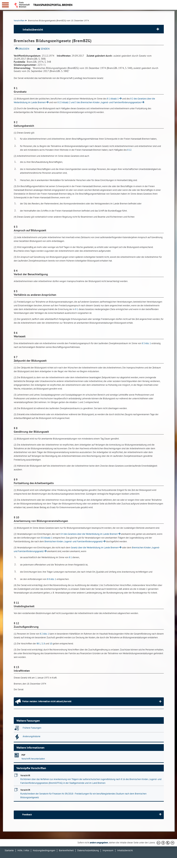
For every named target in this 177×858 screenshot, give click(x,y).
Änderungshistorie (31, 736)
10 (51, 643)
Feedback (27, 814)
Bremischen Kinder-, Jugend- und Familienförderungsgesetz (73, 541)
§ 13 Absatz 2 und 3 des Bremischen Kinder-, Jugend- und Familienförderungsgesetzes (99, 102)
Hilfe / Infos (23, 850)
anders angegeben (99, 842)
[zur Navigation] (5, 5)
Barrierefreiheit (66, 850)
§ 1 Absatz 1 (113, 98)
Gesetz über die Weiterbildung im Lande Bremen (94, 547)
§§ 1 (39, 643)
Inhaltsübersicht (33, 29)
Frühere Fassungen (32, 727)
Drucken (23, 48)
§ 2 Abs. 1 (44, 633)
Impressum (108, 850)
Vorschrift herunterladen (33, 758)
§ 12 (129, 149)
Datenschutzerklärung (88, 850)
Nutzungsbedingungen (44, 850)
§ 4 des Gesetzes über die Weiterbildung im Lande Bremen (89, 533)
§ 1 (76, 309)
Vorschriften (20, 20)
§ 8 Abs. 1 (51, 579)
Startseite (9, 850)
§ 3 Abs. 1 (146, 343)
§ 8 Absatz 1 (46, 537)
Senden (45, 48)
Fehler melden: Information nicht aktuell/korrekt (46, 701)
